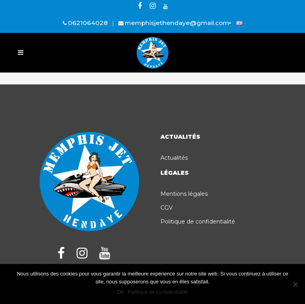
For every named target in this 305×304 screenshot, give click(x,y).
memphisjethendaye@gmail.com (177, 23)
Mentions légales (184, 193)
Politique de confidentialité (197, 221)
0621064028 (88, 23)
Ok (120, 292)
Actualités (174, 157)
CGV (166, 207)
